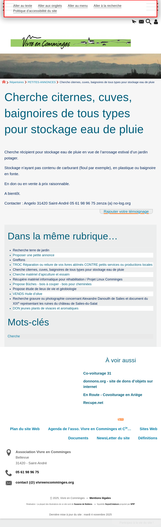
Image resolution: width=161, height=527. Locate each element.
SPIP (132, 504)
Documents (78, 438)
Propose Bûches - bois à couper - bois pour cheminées (52, 284)
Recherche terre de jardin (31, 250)
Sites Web (148, 429)
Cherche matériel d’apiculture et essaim (41, 274)
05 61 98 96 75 (27, 472)
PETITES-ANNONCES (42, 82)
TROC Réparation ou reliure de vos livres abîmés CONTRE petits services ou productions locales (83, 265)
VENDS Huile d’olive (27, 294)
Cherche (14, 336)
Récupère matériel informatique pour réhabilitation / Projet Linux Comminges (68, 279)
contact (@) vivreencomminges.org (45, 482)
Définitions (147, 438)
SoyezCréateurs (112, 504)
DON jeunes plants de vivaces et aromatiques (45, 308)
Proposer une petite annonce (33, 255)
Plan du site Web (25, 429)
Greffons (19, 260)
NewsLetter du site (113, 438)
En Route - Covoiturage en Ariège (112, 395)
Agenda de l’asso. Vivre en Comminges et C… (89, 428)
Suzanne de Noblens (83, 504)
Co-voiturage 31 (97, 373)
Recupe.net (93, 403)
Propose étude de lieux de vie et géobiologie (44, 289)
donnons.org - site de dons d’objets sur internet (118, 384)
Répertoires (17, 82)
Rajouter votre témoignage (126, 211)
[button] (134, 22)
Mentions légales (100, 498)
